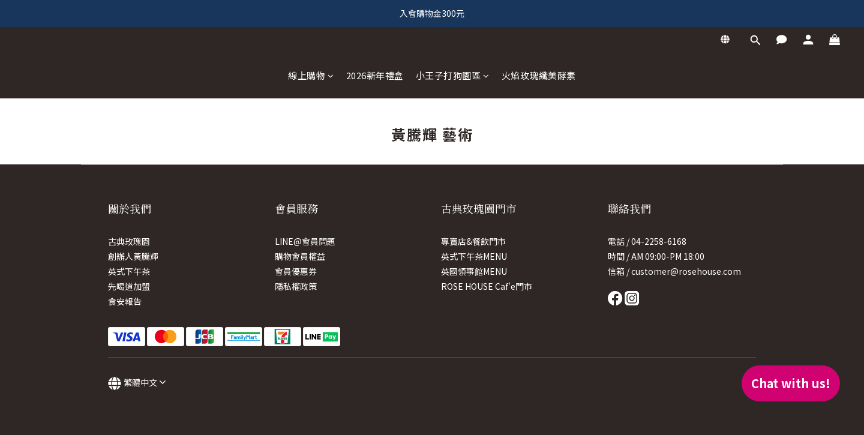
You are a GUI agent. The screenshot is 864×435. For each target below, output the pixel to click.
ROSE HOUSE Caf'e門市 (486, 286)
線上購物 (311, 75)
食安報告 (125, 301)
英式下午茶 (129, 271)
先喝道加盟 (129, 286)
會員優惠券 (296, 271)
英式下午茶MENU (474, 256)
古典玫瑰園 (129, 241)
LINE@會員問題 (305, 241)
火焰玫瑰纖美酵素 (539, 75)
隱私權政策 (296, 286)
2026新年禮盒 (375, 75)
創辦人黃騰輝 (133, 256)
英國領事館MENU (474, 271)
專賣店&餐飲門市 (473, 241)
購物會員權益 (300, 256)
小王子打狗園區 (453, 75)
